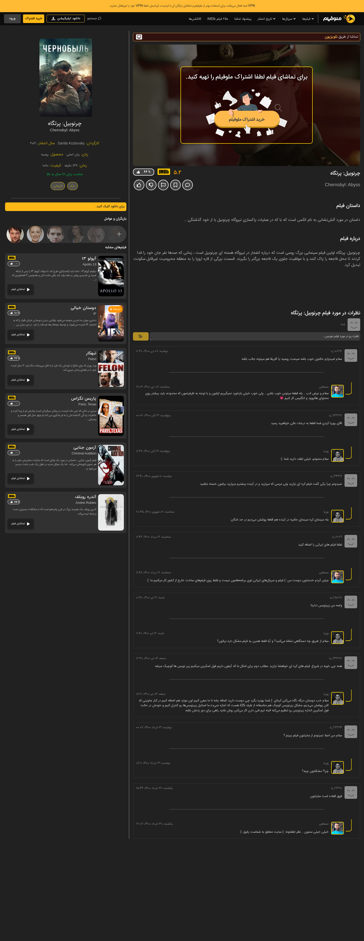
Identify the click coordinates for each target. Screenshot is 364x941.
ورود (12, 18)
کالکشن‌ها (195, 19)
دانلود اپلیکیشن (65, 18)
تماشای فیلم (20, 289)
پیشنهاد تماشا (243, 19)
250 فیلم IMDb (217, 19)
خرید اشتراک (33, 18)
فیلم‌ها (308, 19)
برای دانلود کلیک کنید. (110, 206)
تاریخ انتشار (267, 19)
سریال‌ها (289, 19)
